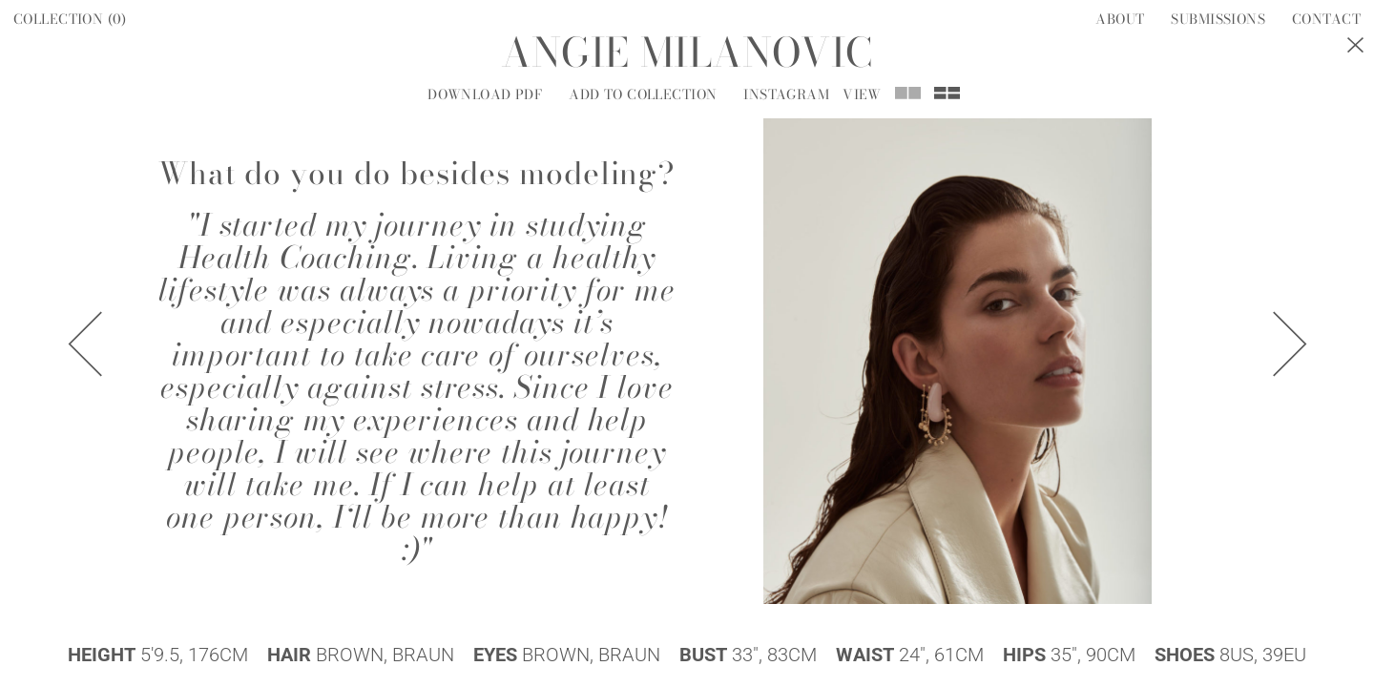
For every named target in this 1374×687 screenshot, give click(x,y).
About (1119, 19)
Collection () (70, 19)
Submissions (1218, 19)
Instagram (786, 94)
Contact (1326, 19)
